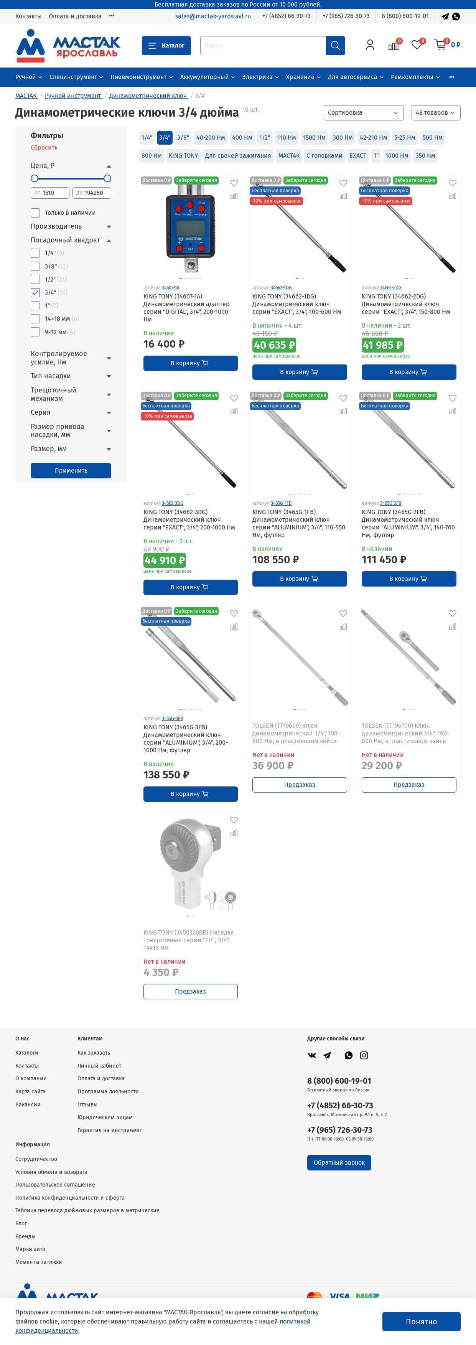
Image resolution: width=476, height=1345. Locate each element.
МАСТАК (289, 155)
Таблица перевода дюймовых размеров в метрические (87, 1210)
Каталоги (26, 1053)
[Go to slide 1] (297, 278)
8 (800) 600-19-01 (405, 16)
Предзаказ (299, 784)
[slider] (34, 178)
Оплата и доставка (75, 16)
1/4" (147, 137)
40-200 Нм (210, 137)
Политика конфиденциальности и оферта (70, 1198)
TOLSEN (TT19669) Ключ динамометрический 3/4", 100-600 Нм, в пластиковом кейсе (296, 733)
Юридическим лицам (105, 1117)
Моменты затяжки (38, 1262)
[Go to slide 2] (302, 278)
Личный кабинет (99, 1066)
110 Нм (286, 137)
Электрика (261, 77)
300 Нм (343, 137)
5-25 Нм (404, 137)
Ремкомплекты (416, 77)
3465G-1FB (281, 503)
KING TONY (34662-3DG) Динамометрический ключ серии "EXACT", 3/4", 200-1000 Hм (189, 519)
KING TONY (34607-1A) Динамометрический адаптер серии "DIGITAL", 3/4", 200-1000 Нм (186, 308)
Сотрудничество (36, 1159)
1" (376, 155)
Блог (21, 1223)
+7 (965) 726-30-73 (346, 16)
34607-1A (171, 287)
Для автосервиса (356, 77)
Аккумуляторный (208, 77)
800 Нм (152, 155)
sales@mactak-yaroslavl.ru (213, 16)
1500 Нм (314, 137)
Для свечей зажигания (238, 155)
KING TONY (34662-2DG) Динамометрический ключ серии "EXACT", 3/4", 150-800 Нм (406, 304)
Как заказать (93, 1053)
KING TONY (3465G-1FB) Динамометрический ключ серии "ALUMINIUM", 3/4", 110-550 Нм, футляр (298, 523)
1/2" (264, 137)
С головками (324, 155)
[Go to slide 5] (200, 278)
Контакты (28, 16)
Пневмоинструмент (142, 77)
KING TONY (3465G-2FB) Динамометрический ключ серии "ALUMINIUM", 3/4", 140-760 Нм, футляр (408, 523)
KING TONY (183, 155)
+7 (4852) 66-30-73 (286, 16)
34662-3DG (172, 503)
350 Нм (425, 155)
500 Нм (433, 137)
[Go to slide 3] (190, 278)
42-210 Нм (373, 137)
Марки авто (30, 1249)
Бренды (25, 1236)
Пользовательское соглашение (55, 1185)
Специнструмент (76, 77)
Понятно (421, 1321)
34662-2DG (391, 287)
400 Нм (242, 137)
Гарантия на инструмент (109, 1130)
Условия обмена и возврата (51, 1172)
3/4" (164, 137)
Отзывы (87, 1104)
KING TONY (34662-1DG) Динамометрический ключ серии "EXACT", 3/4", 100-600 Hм (296, 304)
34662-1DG (281, 287)
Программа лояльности (108, 1091)
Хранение (304, 77)
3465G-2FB (390, 503)
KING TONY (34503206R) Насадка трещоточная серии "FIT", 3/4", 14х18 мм (188, 940)
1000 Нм (396, 155)
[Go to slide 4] (195, 278)
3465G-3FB (172, 718)
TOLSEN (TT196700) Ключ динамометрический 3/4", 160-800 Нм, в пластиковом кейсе (405, 733)
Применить (71, 470)
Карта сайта (30, 1091)
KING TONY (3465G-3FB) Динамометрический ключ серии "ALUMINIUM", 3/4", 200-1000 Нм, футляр (185, 739)
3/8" (183, 137)
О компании (31, 1078)
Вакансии (28, 1104)
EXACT (357, 155)
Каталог (166, 45)
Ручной (29, 77)
